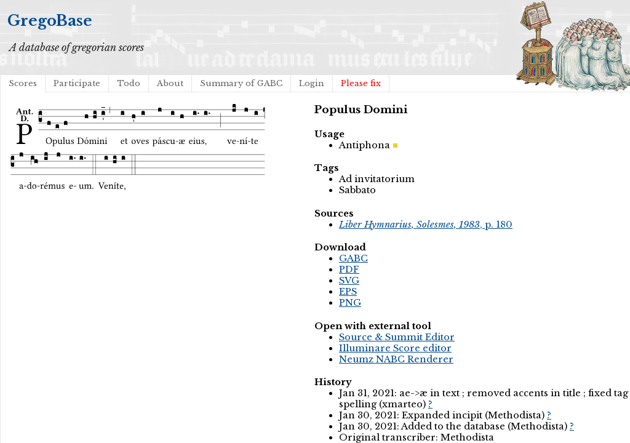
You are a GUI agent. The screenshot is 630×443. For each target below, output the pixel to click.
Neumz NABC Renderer (396, 359)
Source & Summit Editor (397, 337)
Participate (77, 83)
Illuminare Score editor (395, 348)
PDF (349, 269)
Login (311, 83)
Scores (23, 83)
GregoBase (49, 21)
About (170, 83)
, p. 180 (425, 224)
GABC (353, 258)
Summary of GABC (241, 83)
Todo (128, 83)
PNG (350, 302)
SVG (349, 280)
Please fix (361, 83)
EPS (348, 291)
